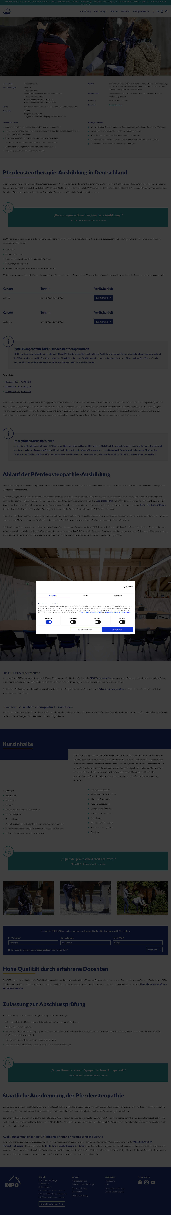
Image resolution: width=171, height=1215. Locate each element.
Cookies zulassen (117, 629)
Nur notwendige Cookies (85, 629)
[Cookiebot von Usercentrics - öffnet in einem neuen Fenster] (123, 587)
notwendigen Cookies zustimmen (91, 612)
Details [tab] (85, 595)
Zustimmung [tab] (52, 595)
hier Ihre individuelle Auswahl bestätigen (118, 612)
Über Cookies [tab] (118, 595)
